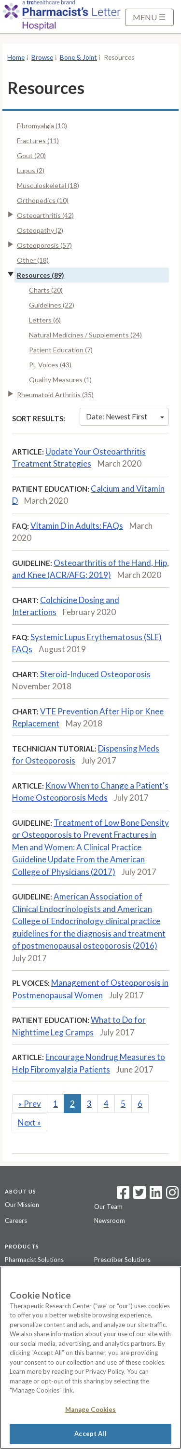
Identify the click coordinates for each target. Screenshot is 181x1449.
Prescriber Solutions (122, 1259)
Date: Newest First (125, 416)
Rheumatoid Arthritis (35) (55, 394)
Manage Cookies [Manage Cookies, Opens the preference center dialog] (90, 1409)
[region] (90, 1357)
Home (16, 57)
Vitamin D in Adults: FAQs (76, 526)
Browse (42, 57)
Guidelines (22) (51, 305)
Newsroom (109, 1220)
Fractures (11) (38, 140)
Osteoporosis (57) (44, 245)
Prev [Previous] (29, 1104)
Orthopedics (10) (43, 200)
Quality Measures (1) (60, 380)
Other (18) (33, 260)
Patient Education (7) (61, 350)
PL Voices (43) (50, 365)
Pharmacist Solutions (34, 1259)
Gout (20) (31, 155)
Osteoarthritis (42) (45, 215)
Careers (16, 1220)
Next (29, 1122)
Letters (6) (45, 320)
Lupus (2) (30, 170)
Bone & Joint (78, 57)
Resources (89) (40, 275)
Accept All (90, 1433)
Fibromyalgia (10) (42, 125)
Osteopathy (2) (40, 230)
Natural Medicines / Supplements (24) (85, 335)
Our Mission (22, 1204)
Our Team (108, 1206)
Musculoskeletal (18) (48, 185)
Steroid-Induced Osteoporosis (95, 674)
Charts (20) (46, 290)
